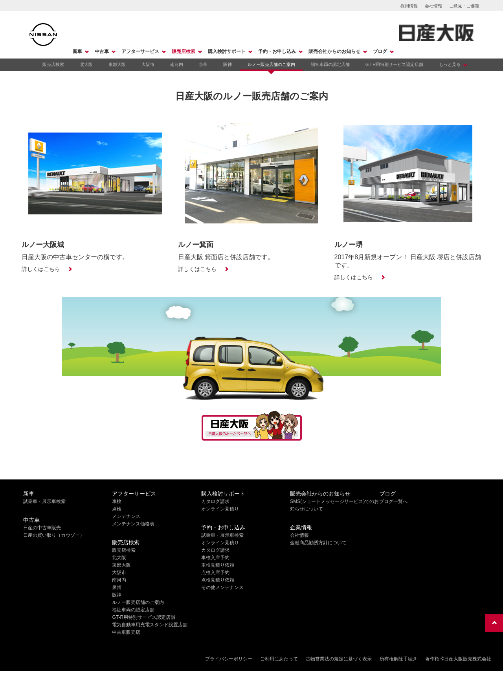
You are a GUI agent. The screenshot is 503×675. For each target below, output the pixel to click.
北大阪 (86, 64)
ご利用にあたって (279, 659)
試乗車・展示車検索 (44, 501)
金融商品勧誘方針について (318, 542)
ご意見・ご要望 (464, 6)
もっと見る (450, 64)
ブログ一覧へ (393, 501)
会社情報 (433, 6)
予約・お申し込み (277, 51)
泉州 (203, 64)
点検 (116, 509)
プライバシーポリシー (228, 659)
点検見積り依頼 (217, 580)
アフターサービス (140, 51)
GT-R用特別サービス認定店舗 (394, 64)
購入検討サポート (227, 51)
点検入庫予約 (215, 572)
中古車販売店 (126, 632)
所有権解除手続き (398, 659)
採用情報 (409, 6)
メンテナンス (126, 516)
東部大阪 (117, 64)
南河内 (176, 64)
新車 (77, 51)
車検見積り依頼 (217, 565)
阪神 (227, 64)
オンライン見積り (220, 509)
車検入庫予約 (215, 557)
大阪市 (147, 64)
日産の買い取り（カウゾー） (53, 535)
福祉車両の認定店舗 (330, 64)
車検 (116, 501)
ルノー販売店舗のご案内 (271, 64)
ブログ (380, 51)
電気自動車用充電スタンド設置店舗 (149, 624)
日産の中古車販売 (42, 527)
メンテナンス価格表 (133, 524)
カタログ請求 (215, 501)
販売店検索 (183, 51)
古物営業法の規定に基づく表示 (339, 659)
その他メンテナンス (222, 587)
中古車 (102, 51)
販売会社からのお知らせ (334, 51)
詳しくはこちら (41, 269)
